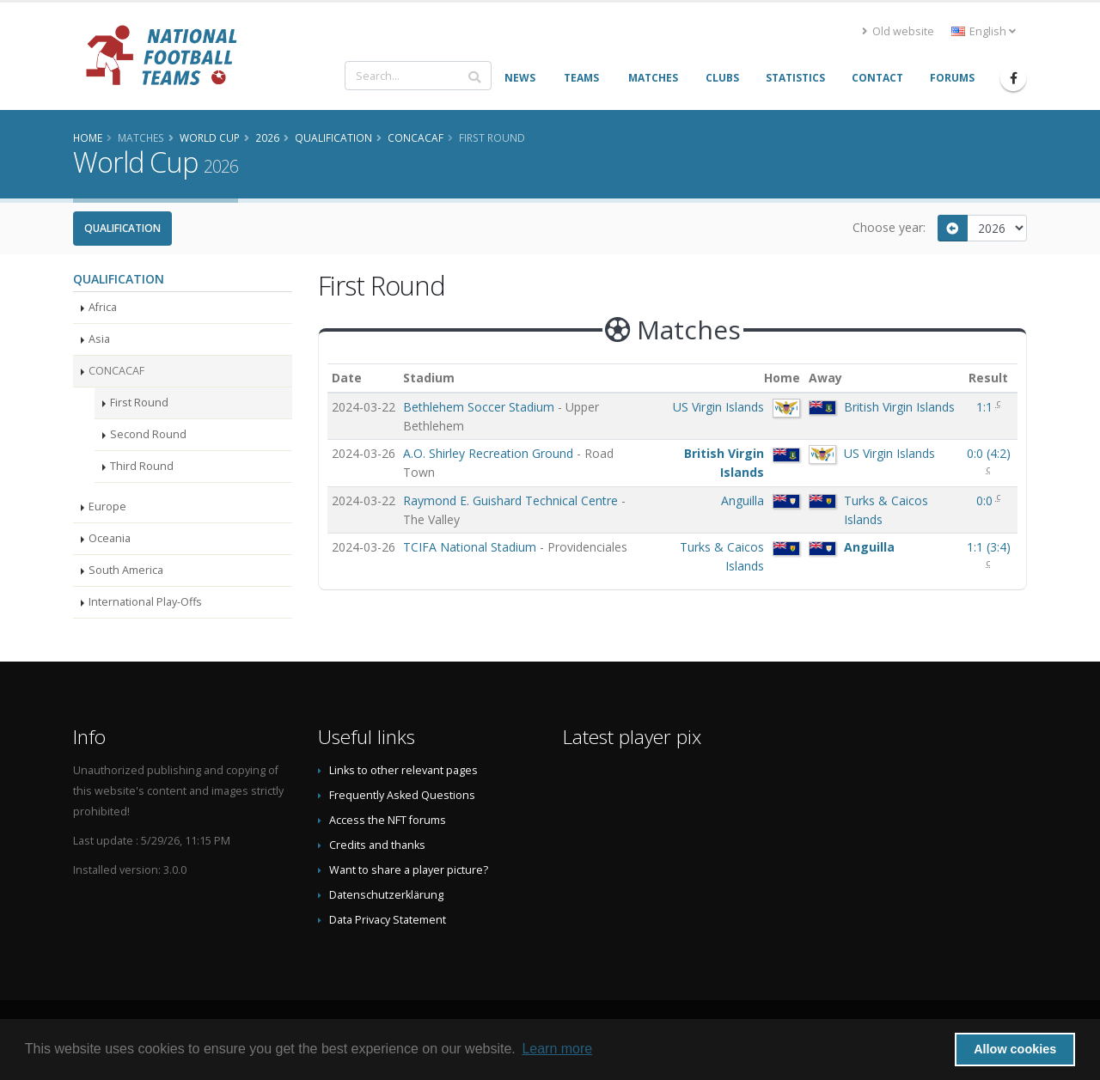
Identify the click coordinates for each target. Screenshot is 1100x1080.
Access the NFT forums (387, 820)
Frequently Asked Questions (402, 795)
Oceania (110, 538)
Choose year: (889, 227)
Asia (99, 339)
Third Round (142, 466)
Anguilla (742, 500)
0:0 (986, 500)
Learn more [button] (557, 1048)
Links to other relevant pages (403, 770)
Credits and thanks (377, 845)
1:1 (986, 407)
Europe (107, 506)
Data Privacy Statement (387, 919)
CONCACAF (116, 370)
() (989, 453)
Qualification (122, 228)
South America (126, 570)
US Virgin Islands (718, 407)
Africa (103, 307)
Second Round (148, 434)
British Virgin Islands (899, 407)
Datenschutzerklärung (386, 895)
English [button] (983, 31)
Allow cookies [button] (1015, 1049)
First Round (139, 402)
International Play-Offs (145, 602)
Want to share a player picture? (408, 870)
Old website (898, 31)
